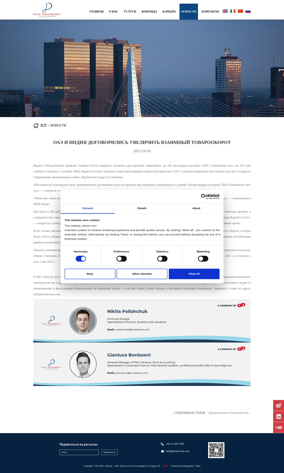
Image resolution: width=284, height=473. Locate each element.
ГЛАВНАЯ (96, 11)
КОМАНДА (149, 11)
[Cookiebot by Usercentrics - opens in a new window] (204, 196)
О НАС (113, 11)
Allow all (194, 273)
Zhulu (198, 466)
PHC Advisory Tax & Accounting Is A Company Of (137, 466)
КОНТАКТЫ (210, 11)
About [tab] (196, 208)
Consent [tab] (87, 208)
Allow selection (142, 273)
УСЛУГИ (130, 11)
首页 (43, 125)
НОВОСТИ (188, 11)
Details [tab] (142, 208)
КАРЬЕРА (169, 11)
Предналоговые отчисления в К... (229, 412)
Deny (90, 273)
